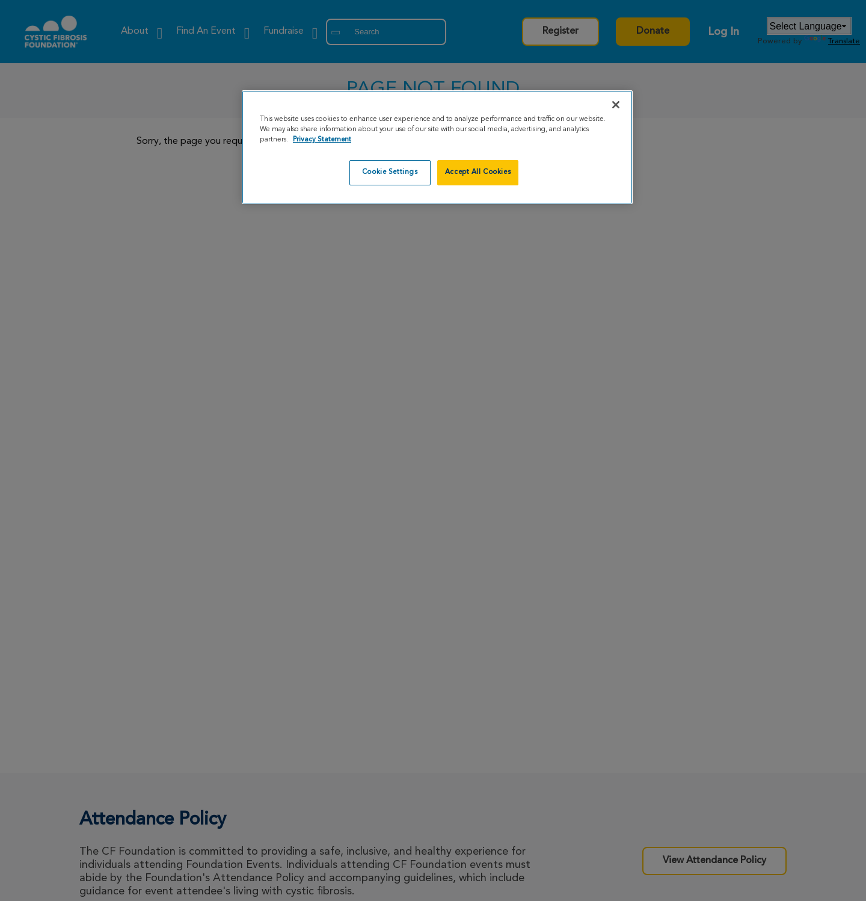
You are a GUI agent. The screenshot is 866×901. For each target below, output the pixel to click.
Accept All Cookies (478, 172)
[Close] (616, 104)
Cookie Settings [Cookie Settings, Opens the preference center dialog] (390, 172)
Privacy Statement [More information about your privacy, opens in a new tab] (322, 139)
